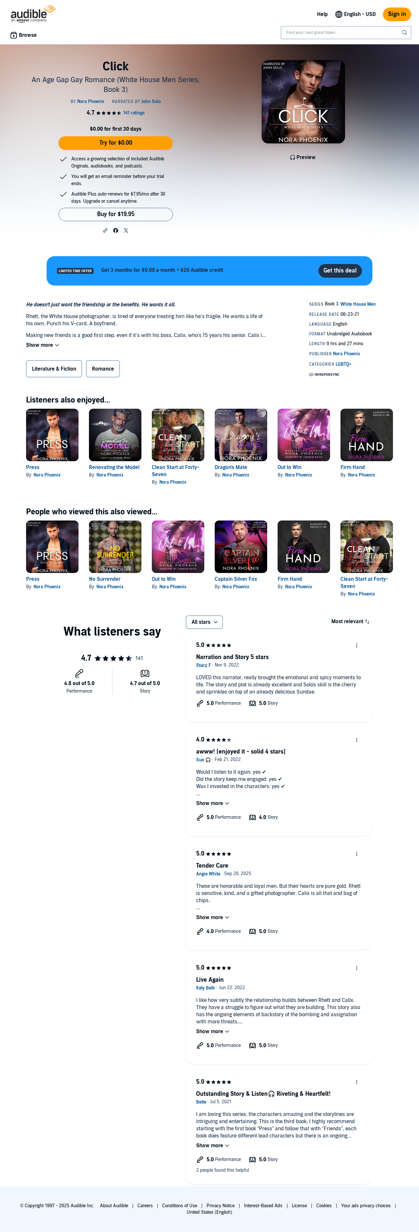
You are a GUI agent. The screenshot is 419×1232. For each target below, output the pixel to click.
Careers (145, 1206)
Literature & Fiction (54, 369)
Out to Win (289, 467)
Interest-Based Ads (263, 1206)
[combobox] (346, 32)
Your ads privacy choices (366, 1206)
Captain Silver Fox (236, 579)
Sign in (397, 14)
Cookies (324, 1206)
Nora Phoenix (47, 475)
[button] (105, 230)
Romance (103, 369)
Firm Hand (352, 467)
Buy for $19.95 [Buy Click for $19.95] (116, 214)
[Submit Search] (405, 32)
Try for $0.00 (115, 142)
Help (322, 14)
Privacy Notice (221, 1206)
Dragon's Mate (231, 467)
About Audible (114, 1206)
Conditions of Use (179, 1206)
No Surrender (105, 579)
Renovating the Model (114, 467)
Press (32, 467)
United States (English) (209, 1212)
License (299, 1206)
